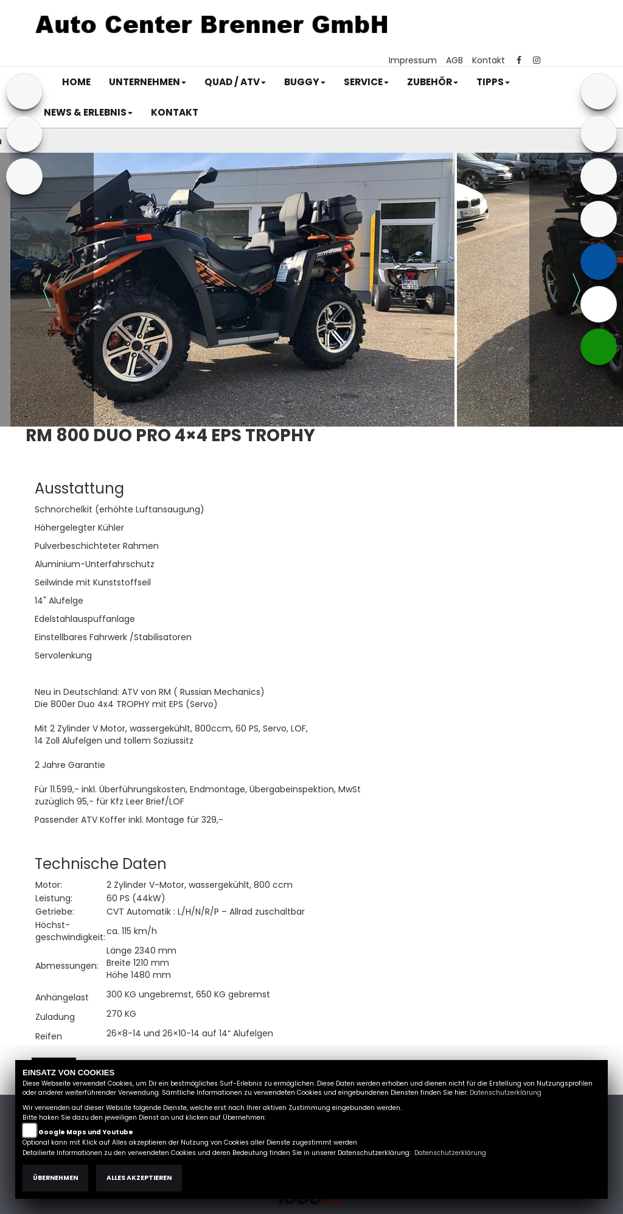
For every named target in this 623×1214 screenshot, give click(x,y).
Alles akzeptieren (139, 1177)
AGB (454, 60)
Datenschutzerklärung (505, 1092)
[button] (147, 82)
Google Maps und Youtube (85, 1132)
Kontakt (488, 60)
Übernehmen (55, 1177)
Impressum (413, 60)
